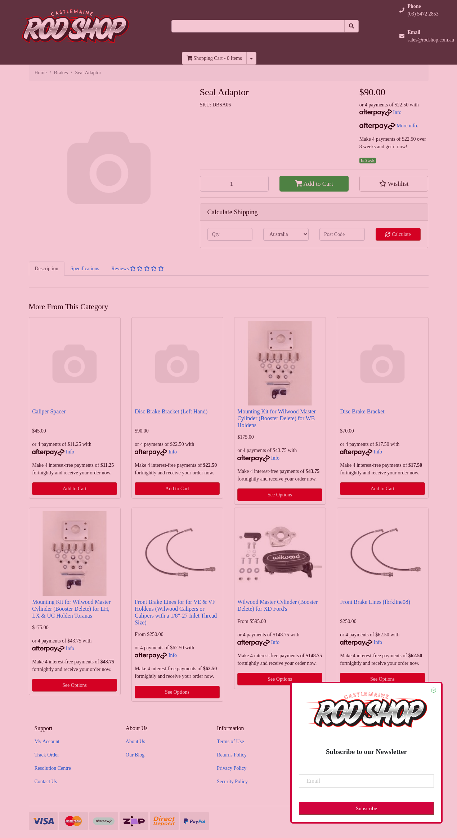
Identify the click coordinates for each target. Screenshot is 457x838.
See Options (280, 494)
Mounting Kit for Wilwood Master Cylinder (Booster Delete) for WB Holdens (276, 418)
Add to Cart (314, 183)
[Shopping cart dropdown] (251, 58)
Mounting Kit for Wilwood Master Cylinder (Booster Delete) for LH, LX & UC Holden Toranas (71, 609)
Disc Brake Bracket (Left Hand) (171, 411)
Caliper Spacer (49, 411)
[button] (394, 184)
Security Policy (232, 781)
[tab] (46, 268)
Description (46, 268)
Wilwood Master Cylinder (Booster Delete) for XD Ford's (277, 605)
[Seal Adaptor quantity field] (234, 184)
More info (388, 125)
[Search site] (351, 26)
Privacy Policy (231, 768)
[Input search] (258, 26)
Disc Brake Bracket (362, 411)
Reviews (137, 268)
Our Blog (135, 755)
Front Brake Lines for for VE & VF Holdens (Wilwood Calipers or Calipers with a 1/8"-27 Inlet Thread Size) (176, 612)
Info (397, 112)
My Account (47, 741)
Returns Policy (232, 755)
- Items (214, 58)
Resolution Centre (53, 768)
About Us (135, 741)
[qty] (230, 234)
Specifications (85, 268)
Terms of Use (230, 741)
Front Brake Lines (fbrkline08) (375, 602)
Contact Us (46, 781)
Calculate (398, 234)
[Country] (286, 234)
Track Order (47, 755)
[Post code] (342, 234)
